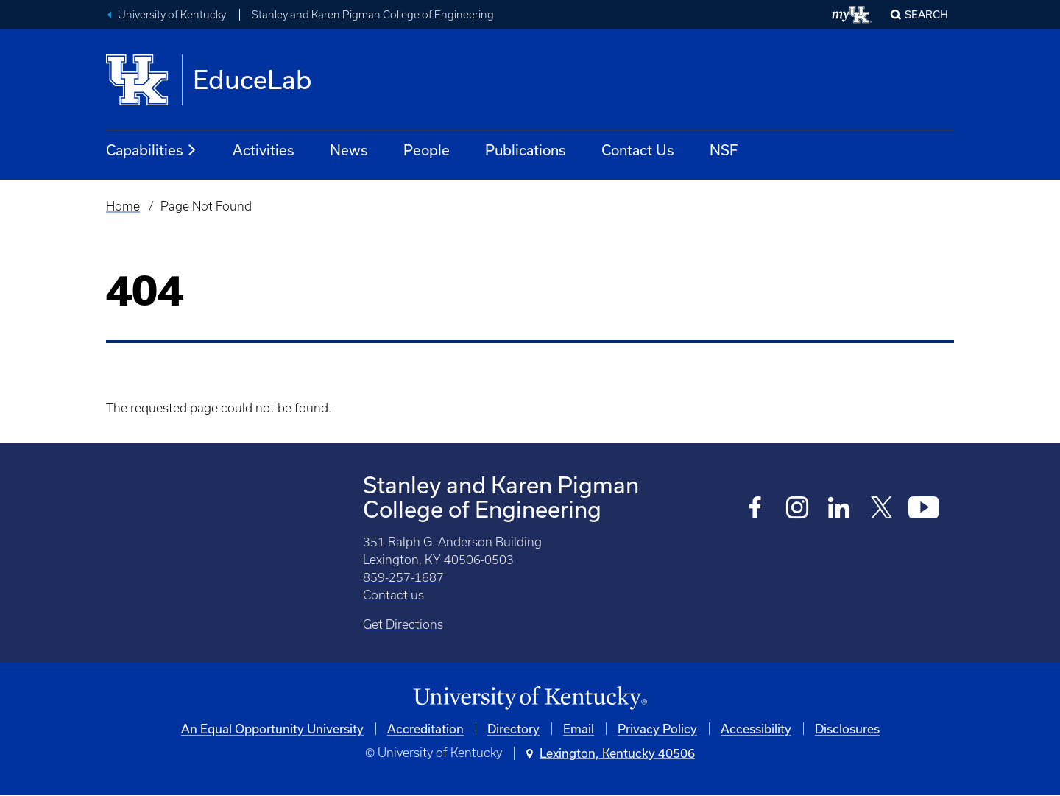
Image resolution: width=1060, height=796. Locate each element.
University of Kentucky (172, 15)
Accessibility (756, 729)
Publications (525, 149)
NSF (724, 149)
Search (926, 14)
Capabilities (151, 150)
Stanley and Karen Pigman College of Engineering (373, 15)
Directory (513, 729)
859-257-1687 (403, 577)
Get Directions (403, 624)
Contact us (393, 595)
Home (123, 206)
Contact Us (637, 149)
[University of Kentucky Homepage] (530, 698)
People (426, 149)
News (349, 149)
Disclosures (847, 729)
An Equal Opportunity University (272, 729)
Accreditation (425, 729)
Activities (263, 149)
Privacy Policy (657, 729)
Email (578, 729)
